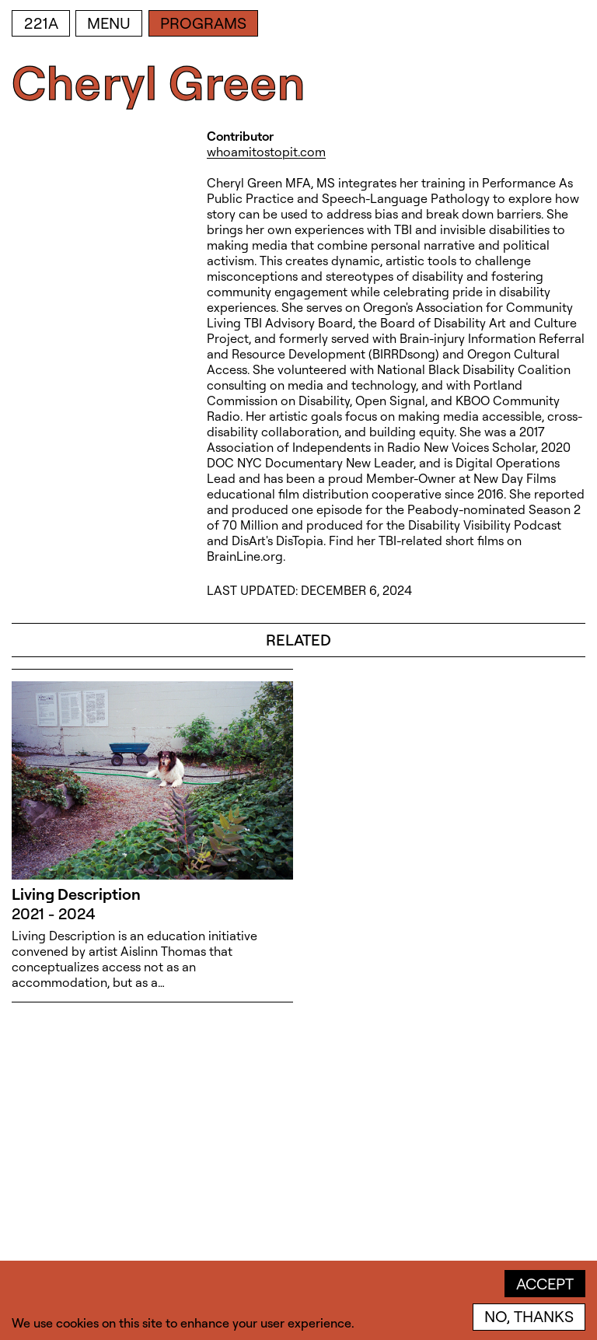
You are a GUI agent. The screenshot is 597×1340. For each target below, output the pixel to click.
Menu (109, 23)
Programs (203, 23)
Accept (545, 1283)
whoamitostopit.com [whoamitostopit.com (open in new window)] (266, 151)
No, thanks (529, 1316)
